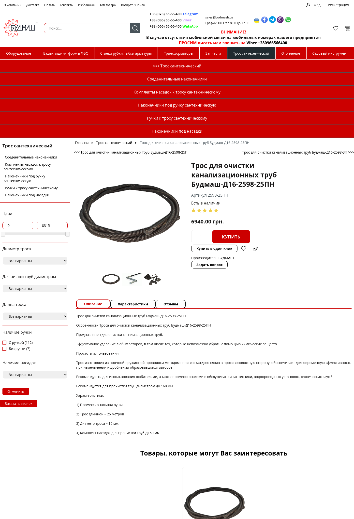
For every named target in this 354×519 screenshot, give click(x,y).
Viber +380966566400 (264, 43)
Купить (219, 158)
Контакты (67, 5)
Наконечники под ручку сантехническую (24, 100)
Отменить (15, 313)
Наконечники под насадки (27, 116)
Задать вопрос (198, 186)
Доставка (32, 5)
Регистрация (338, 4)
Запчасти (213, 53)
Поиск (132, 28)
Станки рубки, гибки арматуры (125, 53)
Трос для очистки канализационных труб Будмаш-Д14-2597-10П (310, 471)
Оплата (49, 5)
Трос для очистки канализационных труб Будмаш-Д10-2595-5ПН (117, 471)
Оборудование (18, 53)
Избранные (86, 5)
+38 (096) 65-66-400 (163, 20)
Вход (316, 4)
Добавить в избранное (231, 170)
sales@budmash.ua (218, 17)
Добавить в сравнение (244, 170)
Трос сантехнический (251, 53)
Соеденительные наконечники (31, 79)
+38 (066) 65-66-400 (163, 26)
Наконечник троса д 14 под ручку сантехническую (246, 470)
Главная (82, 64)
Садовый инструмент (330, 53)
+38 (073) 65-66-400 (163, 14)
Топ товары (108, 5)
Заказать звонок (18, 325)
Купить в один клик (203, 170)
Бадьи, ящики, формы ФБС (65, 53)
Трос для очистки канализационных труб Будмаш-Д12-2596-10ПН (181, 471)
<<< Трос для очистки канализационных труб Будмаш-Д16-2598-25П (131, 74)
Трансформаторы (178, 53)
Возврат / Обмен (133, 5)
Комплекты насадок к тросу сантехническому (27, 88)
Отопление (290, 53)
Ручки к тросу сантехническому (31, 109)
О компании (12, 5)
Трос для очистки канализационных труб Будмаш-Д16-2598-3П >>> (298, 74)
